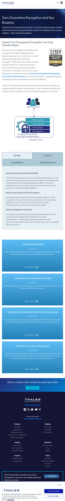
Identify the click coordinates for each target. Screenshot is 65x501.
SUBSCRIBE (51, 476)
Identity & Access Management (17, 435)
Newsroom (48, 464)
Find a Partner (17, 445)
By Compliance (47, 432)
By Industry (47, 429)
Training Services (17, 461)
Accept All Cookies (54, 491)
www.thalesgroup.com (32, 419)
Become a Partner (17, 448)
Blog (47, 448)
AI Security (17, 427)
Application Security (17, 432)
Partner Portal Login (17, 450)
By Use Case (47, 427)
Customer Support (17, 458)
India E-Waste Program (47, 461)
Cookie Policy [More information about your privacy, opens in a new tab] (10, 500)
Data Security (17, 429)
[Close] (59, 485)
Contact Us (48, 458)
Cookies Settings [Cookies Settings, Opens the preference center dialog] (53, 496)
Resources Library (48, 445)
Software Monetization (17, 437)
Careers (48, 466)
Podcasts (47, 450)
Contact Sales (32, 388)
